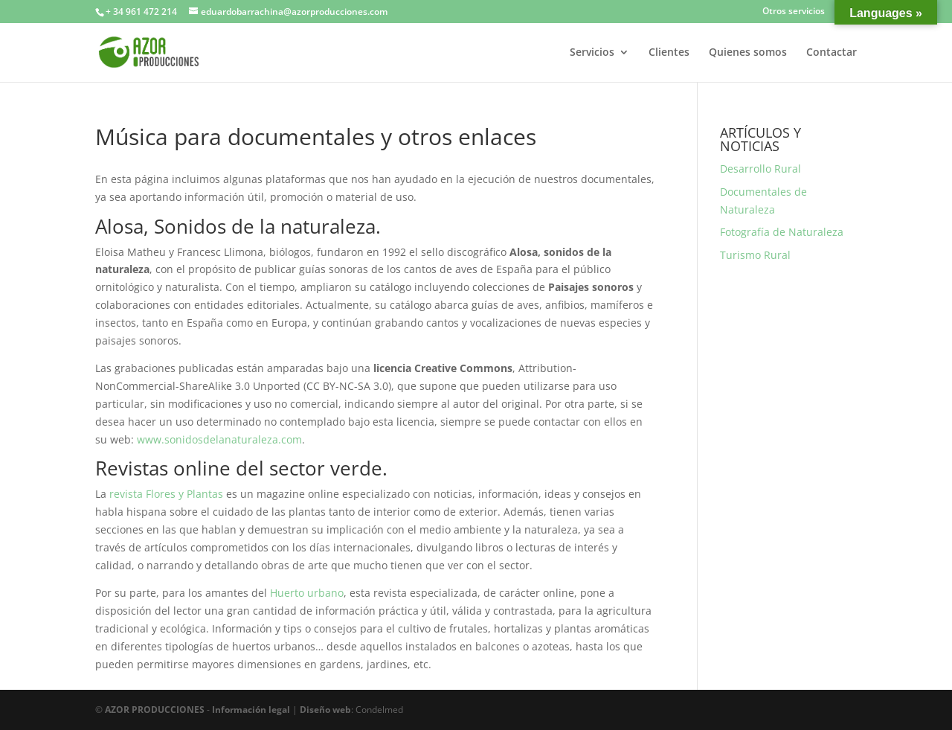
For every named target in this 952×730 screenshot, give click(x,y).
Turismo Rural (755, 255)
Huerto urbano (307, 593)
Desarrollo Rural (760, 168)
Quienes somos (748, 53)
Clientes (669, 53)
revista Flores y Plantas (166, 494)
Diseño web (325, 709)
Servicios (592, 53)
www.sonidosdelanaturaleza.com (219, 439)
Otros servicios (793, 12)
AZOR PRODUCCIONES (155, 709)
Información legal (251, 709)
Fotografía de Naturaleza (781, 232)
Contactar (831, 53)
